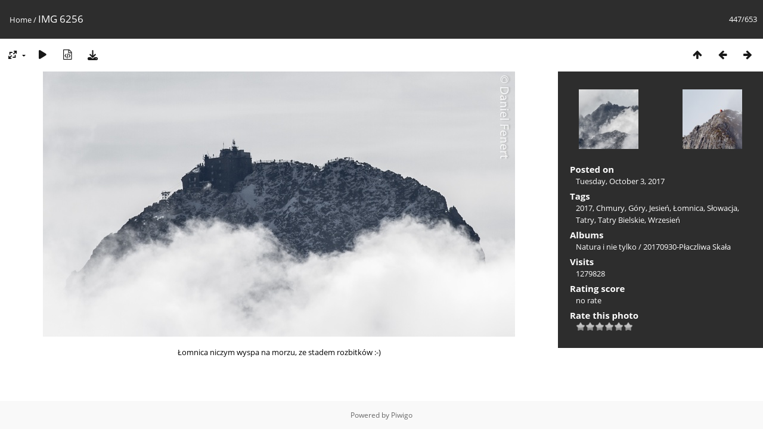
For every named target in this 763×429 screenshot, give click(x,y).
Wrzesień (664, 219)
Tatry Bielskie (621, 219)
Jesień (659, 208)
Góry (637, 208)
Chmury (610, 208)
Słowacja (722, 208)
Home (21, 19)
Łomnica (688, 208)
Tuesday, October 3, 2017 (620, 181)
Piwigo (401, 415)
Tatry (585, 219)
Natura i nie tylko (606, 246)
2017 (584, 208)
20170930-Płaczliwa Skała (687, 246)
